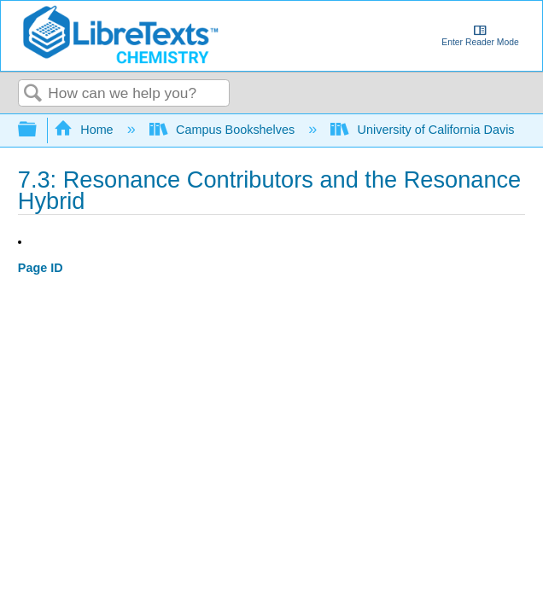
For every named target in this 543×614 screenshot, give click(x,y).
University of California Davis (423, 129)
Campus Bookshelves (224, 129)
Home (85, 129)
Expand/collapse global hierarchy (38, 130)
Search (33, 94)
